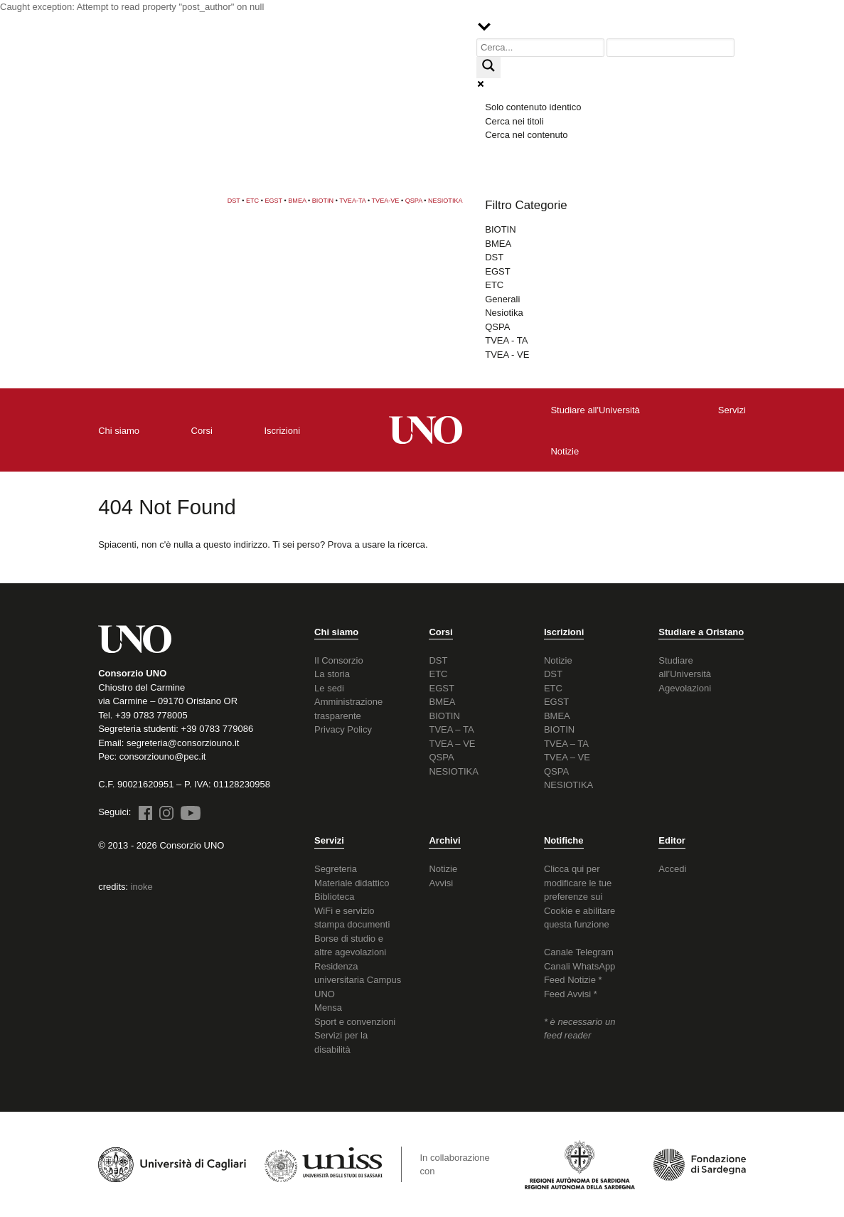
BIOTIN (322, 200)
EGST (273, 200)
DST (234, 200)
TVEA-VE (386, 200)
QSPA (413, 200)
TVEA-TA (352, 200)
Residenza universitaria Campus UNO (357, 980)
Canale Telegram (579, 952)
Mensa (328, 1007)
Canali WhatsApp (579, 966)
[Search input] (540, 48)
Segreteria (335, 868)
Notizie (558, 660)
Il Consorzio (338, 660)
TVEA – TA (451, 729)
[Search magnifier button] (488, 67)
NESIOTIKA (445, 200)
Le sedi (329, 688)
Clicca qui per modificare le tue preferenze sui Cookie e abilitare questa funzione (579, 896)
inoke (142, 886)
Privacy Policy (343, 729)
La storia (332, 674)
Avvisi (441, 883)
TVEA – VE (452, 743)
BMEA (297, 200)
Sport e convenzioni (354, 1021)
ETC (252, 200)
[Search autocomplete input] (671, 48)
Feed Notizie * (573, 979)
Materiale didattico (352, 883)
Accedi (672, 868)
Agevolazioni (684, 688)
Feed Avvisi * (570, 994)
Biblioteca (334, 896)
